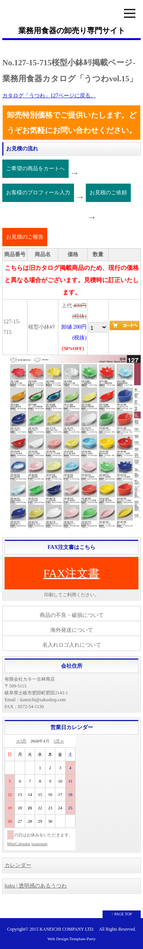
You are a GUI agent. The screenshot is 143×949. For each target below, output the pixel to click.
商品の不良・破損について (72, 615)
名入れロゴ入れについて (71, 645)
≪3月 (21, 741)
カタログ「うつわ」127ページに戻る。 (49, 95)
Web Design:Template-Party (71, 938)
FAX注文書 (71, 573)
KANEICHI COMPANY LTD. (67, 929)
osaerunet (39, 843)
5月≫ (59, 741)
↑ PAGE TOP (121, 914)
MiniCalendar (19, 843)
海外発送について (71, 630)
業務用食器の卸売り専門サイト (71, 30)
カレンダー (18, 865)
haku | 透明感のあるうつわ (36, 886)
